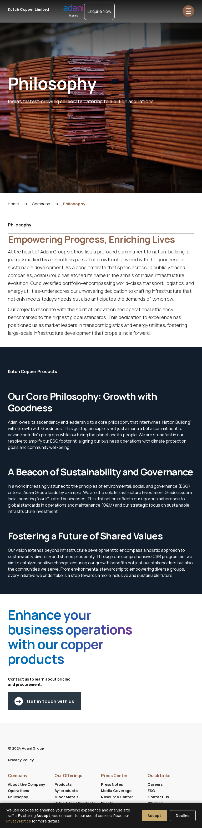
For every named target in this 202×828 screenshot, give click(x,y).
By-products (66, 790)
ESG (151, 790)
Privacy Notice (18, 821)
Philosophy (18, 796)
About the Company (26, 784)
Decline (183, 815)
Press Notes (112, 784)
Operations (18, 790)
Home (13, 203)
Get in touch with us (44, 701)
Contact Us (158, 796)
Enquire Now (99, 11)
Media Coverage (116, 790)
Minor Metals (66, 796)
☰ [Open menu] (188, 11)
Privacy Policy (21, 759)
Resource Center (117, 796)
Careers (155, 784)
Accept (154, 815)
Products (63, 784)
